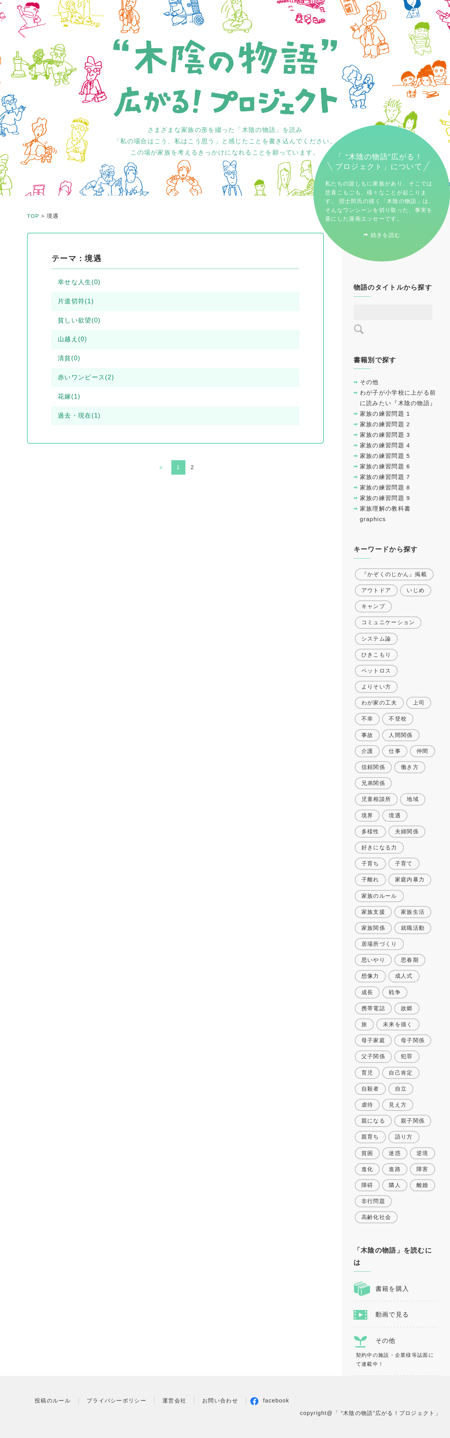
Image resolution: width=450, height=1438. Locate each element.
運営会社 (174, 1400)
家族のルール (379, 896)
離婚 (422, 1185)
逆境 (422, 1153)
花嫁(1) (69, 396)
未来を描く (398, 1024)
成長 (367, 992)
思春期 (410, 960)
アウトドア (376, 590)
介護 (367, 751)
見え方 (398, 1105)
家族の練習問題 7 (385, 476)
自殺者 (370, 1089)
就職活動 (413, 928)
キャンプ (373, 606)
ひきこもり (376, 654)
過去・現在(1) (79, 415)
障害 (422, 1169)
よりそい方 (376, 686)
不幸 (367, 718)
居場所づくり (379, 944)
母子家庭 (373, 1040)
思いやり (373, 960)
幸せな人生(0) (79, 282)
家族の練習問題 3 (385, 434)
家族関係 (373, 928)
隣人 (395, 1185)
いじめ (416, 590)
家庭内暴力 (410, 879)
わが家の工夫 (379, 702)
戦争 (395, 992)
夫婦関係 (407, 831)
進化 (367, 1169)
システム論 (376, 638)
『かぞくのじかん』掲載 (394, 574)
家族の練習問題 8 (385, 487)
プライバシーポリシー (116, 1400)
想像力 (370, 976)
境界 (367, 815)
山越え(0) (72, 339)
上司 (419, 702)
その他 (369, 382)
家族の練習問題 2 (385, 424)
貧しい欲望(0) (79, 320)
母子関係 (413, 1040)
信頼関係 (373, 767)
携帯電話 (373, 1008)
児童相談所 (376, 799)
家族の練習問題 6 (385, 466)
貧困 (367, 1153)
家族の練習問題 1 (385, 413)
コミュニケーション (388, 622)
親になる (373, 1121)
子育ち (370, 863)
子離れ (370, 879)
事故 (367, 735)
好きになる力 (379, 847)
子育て (404, 863)
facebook (276, 1400)
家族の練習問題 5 (385, 455)
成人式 (404, 976)
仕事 (395, 751)
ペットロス (376, 670)
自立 (401, 1089)
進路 (395, 1169)
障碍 (367, 1185)
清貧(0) (69, 358)
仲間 (422, 751)
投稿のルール (53, 1400)
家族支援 (373, 912)
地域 (413, 799)
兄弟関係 (373, 783)
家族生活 (413, 912)
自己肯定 (401, 1073)
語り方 (404, 1137)
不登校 (398, 718)
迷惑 (395, 1153)
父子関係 (373, 1056)
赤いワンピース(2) (86, 377)
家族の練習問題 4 (385, 445)
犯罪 (407, 1056)
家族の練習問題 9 (385, 498)
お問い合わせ (220, 1400)
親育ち (370, 1137)
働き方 (410, 767)
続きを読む (386, 235)
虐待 (367, 1105)
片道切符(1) (76, 301)
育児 (367, 1073)
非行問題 (373, 1201)
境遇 (395, 815)
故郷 (407, 1008)
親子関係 (413, 1121)
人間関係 (401, 735)
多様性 (370, 831)
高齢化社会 (376, 1217)
